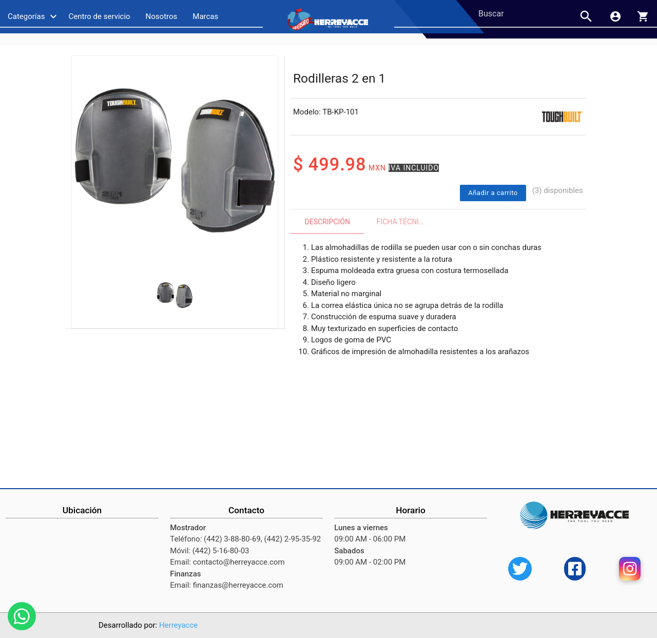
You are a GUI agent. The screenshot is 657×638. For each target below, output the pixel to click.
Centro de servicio (99, 16)
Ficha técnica (403, 222)
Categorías (34, 16)
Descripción (327, 222)
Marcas (205, 16)
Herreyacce (178, 625)
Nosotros (162, 16)
